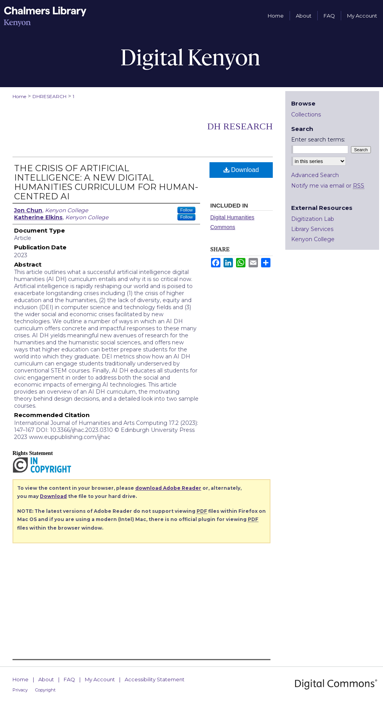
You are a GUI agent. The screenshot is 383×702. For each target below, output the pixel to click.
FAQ (69, 679)
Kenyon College (313, 239)
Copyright (45, 690)
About (46, 679)
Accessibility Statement (154, 679)
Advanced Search (315, 175)
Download (241, 170)
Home (19, 96)
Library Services (312, 229)
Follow (186, 210)
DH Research (240, 126)
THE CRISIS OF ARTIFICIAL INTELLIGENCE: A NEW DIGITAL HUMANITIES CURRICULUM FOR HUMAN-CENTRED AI (106, 182)
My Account (100, 679)
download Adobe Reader (168, 488)
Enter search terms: (318, 139)
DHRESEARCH (49, 96)
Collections (306, 114)
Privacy (20, 690)
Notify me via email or (327, 185)
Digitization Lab (312, 218)
